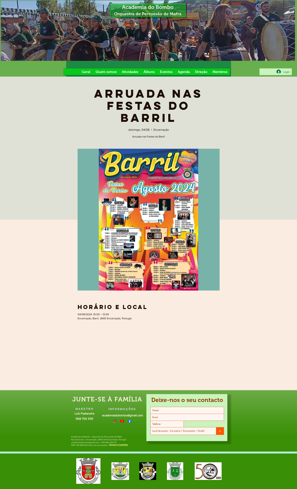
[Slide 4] (143, 53)
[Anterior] (9, 30)
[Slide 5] (147, 53)
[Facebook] (129, 421)
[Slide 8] (152, 53)
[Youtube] (122, 421)
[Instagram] (115, 421)
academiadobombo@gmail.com (122, 415)
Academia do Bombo (147, 7)
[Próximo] (286, 30)
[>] (220, 431)
